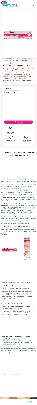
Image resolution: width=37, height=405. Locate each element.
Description (7, 152)
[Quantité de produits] (15, 92)
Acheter (19, 122)
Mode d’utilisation (8, 286)
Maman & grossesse (24, 58)
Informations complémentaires (19, 155)
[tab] (7, 152)
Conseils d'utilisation (19, 152)
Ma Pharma (6, 58)
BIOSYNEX (7, 63)
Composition (30, 152)
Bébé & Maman (14, 58)
